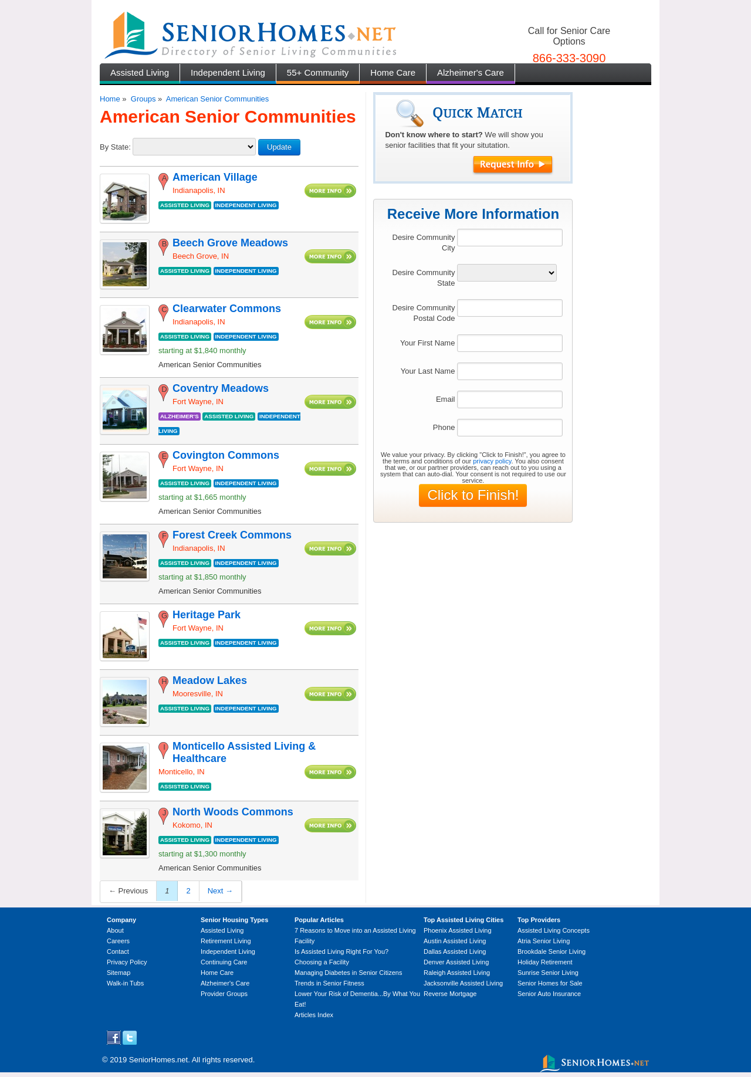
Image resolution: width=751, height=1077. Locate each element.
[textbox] (510, 237)
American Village (215, 177)
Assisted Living (139, 72)
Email (445, 399)
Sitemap (118, 972)
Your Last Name (428, 371)
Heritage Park (206, 615)
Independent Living (228, 72)
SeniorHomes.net (158, 1059)
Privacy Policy (127, 962)
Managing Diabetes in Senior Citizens (348, 972)
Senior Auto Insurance (549, 993)
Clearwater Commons (226, 308)
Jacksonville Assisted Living (463, 983)
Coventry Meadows (220, 388)
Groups (143, 98)
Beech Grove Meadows (230, 243)
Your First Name (427, 342)
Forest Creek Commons (232, 535)
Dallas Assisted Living (455, 951)
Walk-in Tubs (125, 983)
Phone (444, 427)
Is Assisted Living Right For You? (341, 951)
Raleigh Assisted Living (457, 972)
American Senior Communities (217, 98)
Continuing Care (224, 962)
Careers (118, 940)
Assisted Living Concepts (553, 930)
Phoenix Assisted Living (458, 930)
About (115, 930)
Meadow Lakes (209, 680)
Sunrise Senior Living (548, 972)
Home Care (392, 72)
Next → (220, 890)
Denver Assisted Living (456, 962)
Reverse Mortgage (450, 993)
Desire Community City (424, 242)
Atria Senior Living (543, 940)
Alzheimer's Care (470, 72)
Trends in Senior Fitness (329, 983)
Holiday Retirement (545, 962)
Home (110, 98)
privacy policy (492, 461)
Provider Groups (224, 993)
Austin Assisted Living (455, 940)
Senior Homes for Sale (550, 983)
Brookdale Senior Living (551, 951)
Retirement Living (226, 940)
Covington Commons (225, 455)
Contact (118, 951)
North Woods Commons (232, 812)
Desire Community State (424, 277)
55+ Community (318, 72)
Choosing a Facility (322, 962)
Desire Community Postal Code (424, 313)
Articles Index (314, 1014)
